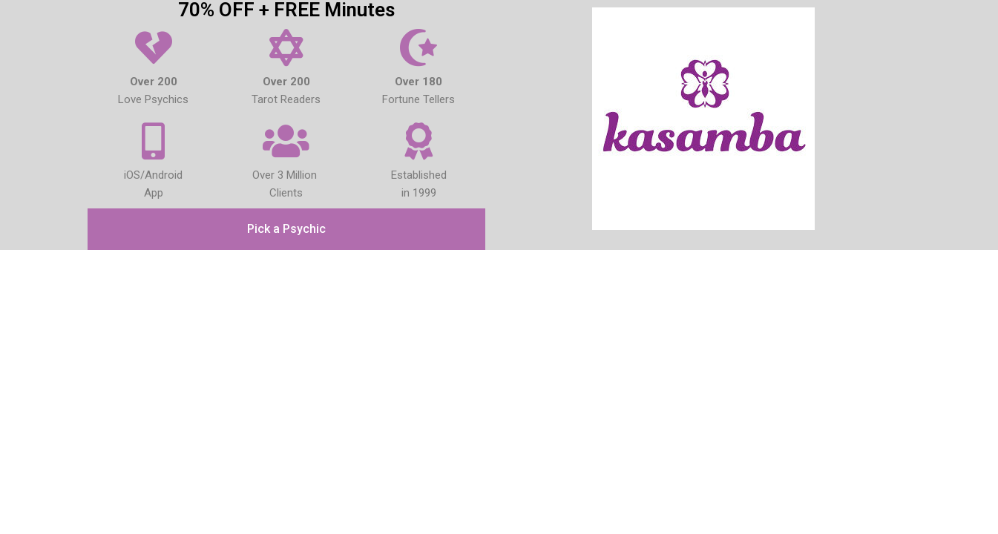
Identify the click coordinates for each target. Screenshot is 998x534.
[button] (286, 229)
